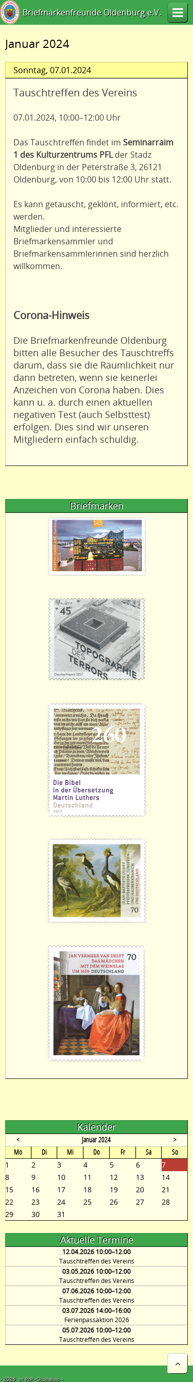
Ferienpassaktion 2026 (96, 1320)
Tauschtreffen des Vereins (96, 1261)
